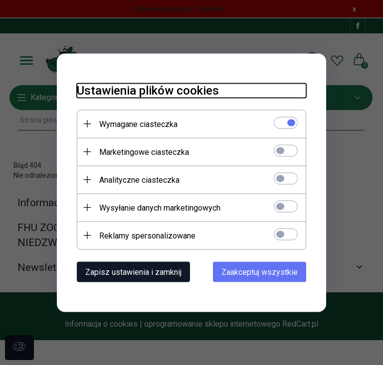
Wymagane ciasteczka (138, 123)
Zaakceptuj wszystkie (259, 271)
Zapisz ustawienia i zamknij (133, 271)
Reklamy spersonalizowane (147, 235)
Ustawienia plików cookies (148, 90)
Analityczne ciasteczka (139, 179)
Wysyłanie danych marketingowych (159, 207)
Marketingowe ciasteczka (144, 151)
